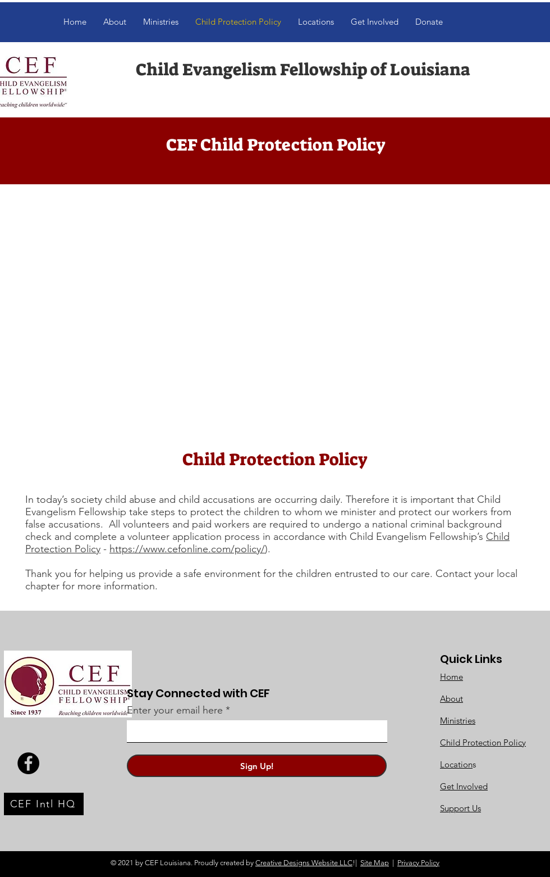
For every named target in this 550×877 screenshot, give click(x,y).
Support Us (460, 808)
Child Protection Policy (483, 742)
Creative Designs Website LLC (303, 862)
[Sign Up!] (257, 766)
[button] (374, 22)
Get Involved (464, 786)
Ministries (457, 720)
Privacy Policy (418, 862)
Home (451, 676)
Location (456, 764)
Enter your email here (175, 710)
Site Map (374, 862)
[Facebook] (28, 763)
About (451, 698)
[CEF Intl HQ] (44, 804)
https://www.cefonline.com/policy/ (187, 549)
